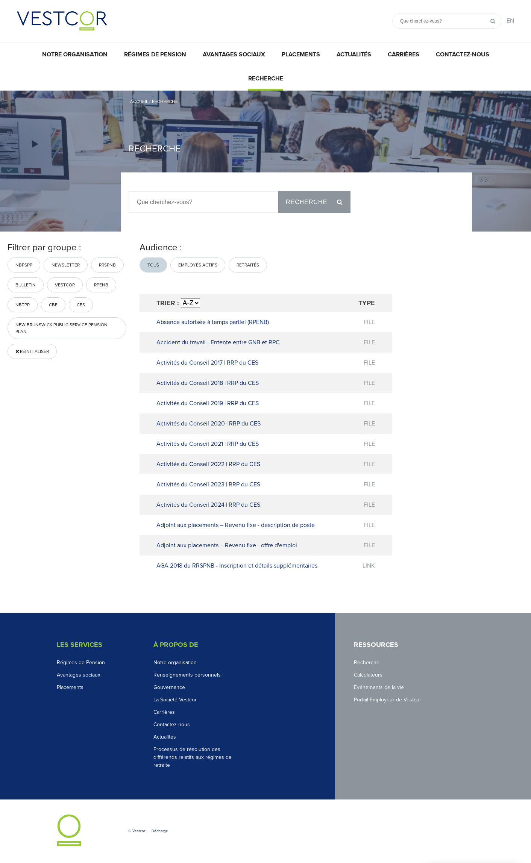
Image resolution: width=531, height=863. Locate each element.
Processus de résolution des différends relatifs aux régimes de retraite (192, 757)
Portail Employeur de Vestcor (387, 699)
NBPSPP (23, 265)
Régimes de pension (155, 54)
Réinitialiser (32, 351)
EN (510, 20)
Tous (153, 265)
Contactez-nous (462, 54)
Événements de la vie (379, 687)
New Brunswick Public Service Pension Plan (61, 328)
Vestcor (65, 285)
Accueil (139, 101)
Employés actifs (197, 265)
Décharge (160, 831)
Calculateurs (368, 675)
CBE (53, 304)
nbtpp (22, 304)
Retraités (248, 265)
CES (81, 304)
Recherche (265, 78)
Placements (301, 54)
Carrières (403, 54)
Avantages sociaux (234, 54)
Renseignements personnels (187, 675)
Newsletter (66, 265)
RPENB (101, 285)
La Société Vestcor (175, 699)
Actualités (354, 54)
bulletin (25, 285)
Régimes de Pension (81, 662)
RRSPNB (107, 265)
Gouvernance (169, 687)
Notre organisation (75, 54)
